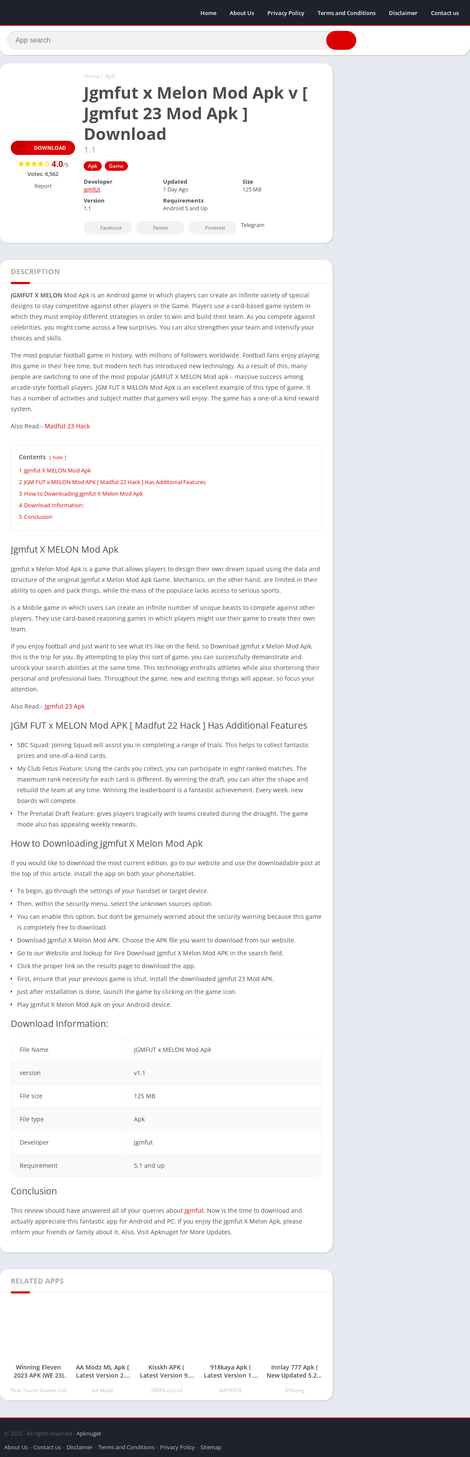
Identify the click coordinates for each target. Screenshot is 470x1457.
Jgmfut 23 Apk (65, 709)
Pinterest (209, 230)
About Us (242, 13)
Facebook (105, 230)
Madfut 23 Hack (67, 428)
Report (43, 188)
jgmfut (92, 192)
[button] (337, 41)
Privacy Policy (285, 13)
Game (116, 168)
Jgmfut (194, 1213)
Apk (110, 78)
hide (58, 460)
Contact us (445, 13)
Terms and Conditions (347, 13)
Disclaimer (403, 13)
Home (208, 13)
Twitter (155, 230)
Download (38, 150)
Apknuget (88, 1432)
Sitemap (210, 1446)
